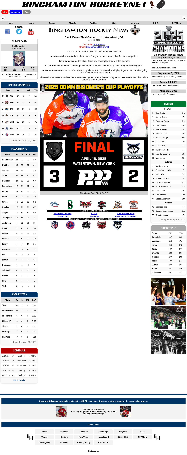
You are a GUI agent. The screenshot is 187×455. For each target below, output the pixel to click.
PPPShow (176, 23)
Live (5, 12)
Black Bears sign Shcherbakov (165, 85)
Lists (114, 23)
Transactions (63, 216)
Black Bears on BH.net (125, 216)
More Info (135, 23)
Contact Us (103, 442)
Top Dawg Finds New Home (164, 68)
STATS (94, 214)
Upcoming (15, 12)
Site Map (64, 442)
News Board (103, 437)
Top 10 (44, 437)
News (31, 23)
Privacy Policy (83, 442)
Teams (52, 23)
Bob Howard (99, 44)
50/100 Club (123, 437)
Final (27, 12)
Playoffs (72, 23)
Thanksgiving (44, 442)
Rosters (63, 437)
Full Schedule (19, 380)
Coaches (84, 432)
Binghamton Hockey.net (97, 47)
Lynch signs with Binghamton (164, 94)
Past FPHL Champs (62, 214)
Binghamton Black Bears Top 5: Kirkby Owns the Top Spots (168, 61)
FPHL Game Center (125, 214)
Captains (64, 432)
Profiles (93, 23)
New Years (83, 437)
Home (10, 23)
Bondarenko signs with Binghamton (167, 76)
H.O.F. (156, 23)
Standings (94, 216)
